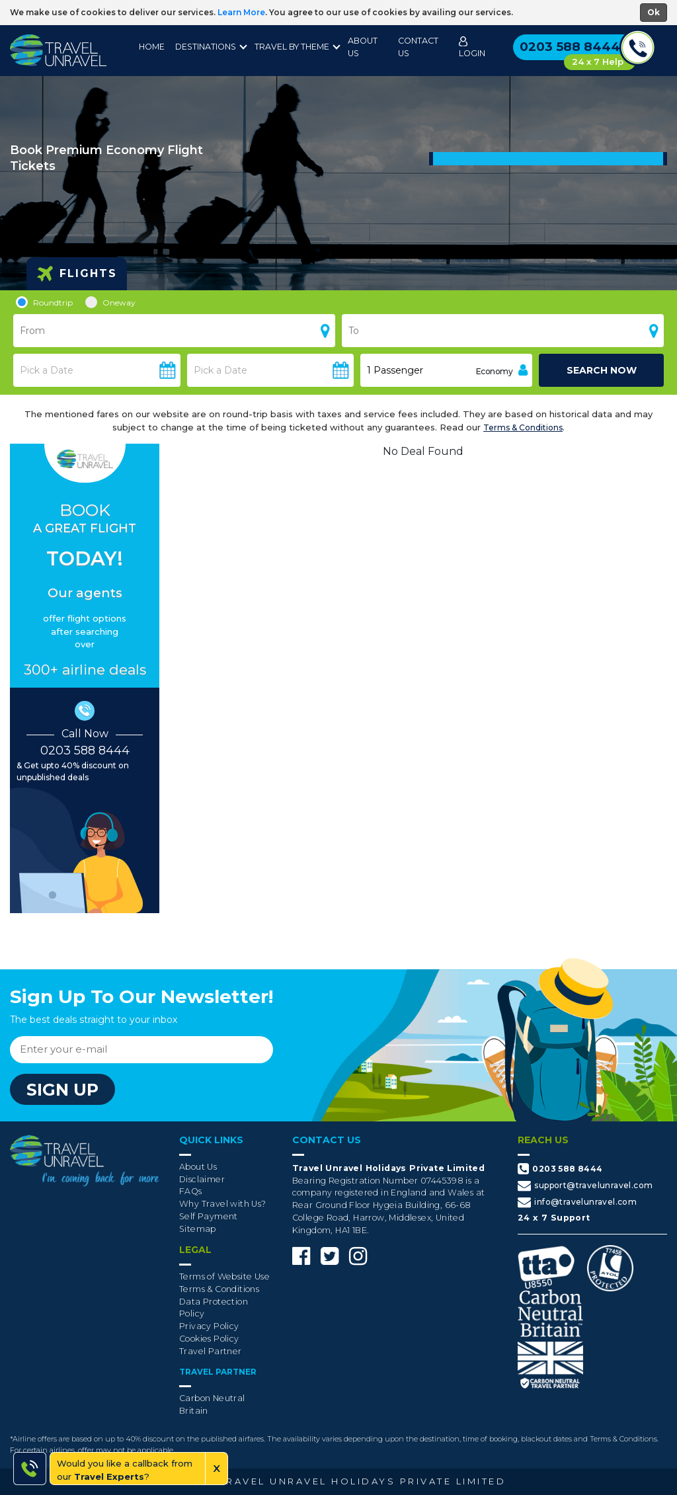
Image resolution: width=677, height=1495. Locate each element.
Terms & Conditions (523, 427)
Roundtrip (44, 302)
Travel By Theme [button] (292, 47)
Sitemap (197, 1229)
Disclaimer (202, 1179)
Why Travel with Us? (222, 1204)
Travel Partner (210, 1351)
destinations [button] (205, 47)
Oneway (110, 302)
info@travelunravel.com (577, 1202)
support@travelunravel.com (585, 1185)
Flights (76, 274)
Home (152, 47)
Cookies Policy (209, 1339)
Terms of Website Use (224, 1276)
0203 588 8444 (85, 750)
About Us (363, 47)
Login (472, 47)
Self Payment (208, 1216)
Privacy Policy (209, 1326)
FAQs (190, 1191)
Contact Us (418, 47)
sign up (62, 1090)
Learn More (241, 12)
